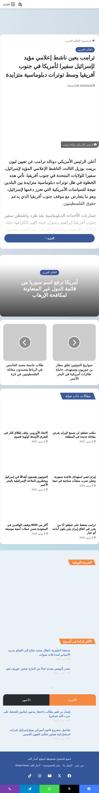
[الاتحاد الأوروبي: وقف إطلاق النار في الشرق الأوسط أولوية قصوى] (25, 416)
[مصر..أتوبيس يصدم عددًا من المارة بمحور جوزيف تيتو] (84, 674)
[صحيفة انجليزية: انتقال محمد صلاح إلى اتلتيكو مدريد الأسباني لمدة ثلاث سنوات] (84, 656)
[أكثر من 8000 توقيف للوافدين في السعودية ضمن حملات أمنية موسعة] (25, 508)
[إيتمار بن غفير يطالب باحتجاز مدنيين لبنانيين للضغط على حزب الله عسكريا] (84, 717)
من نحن (79, 765)
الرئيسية (88, 40)
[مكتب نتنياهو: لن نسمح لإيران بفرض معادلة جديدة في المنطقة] (73, 416)
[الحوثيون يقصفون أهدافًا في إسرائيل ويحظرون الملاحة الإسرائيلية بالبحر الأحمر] (25, 460)
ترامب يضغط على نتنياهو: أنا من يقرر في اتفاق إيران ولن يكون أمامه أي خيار (74, 528)
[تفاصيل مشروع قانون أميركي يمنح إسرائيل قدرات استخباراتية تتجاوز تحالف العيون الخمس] (84, 735)
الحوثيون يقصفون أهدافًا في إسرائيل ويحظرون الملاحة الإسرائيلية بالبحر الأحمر (26, 480)
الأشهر (26, 700)
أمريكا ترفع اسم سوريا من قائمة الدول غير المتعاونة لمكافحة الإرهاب (49, 289)
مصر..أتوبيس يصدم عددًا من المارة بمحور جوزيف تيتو (38, 668)
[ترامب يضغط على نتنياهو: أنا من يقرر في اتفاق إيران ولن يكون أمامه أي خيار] (73, 508)
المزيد (50, 238)
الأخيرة (72, 700)
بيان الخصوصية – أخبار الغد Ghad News (37, 765)
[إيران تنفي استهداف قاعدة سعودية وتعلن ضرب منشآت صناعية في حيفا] (73, 460)
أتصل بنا (67, 765)
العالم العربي (72, 40)
